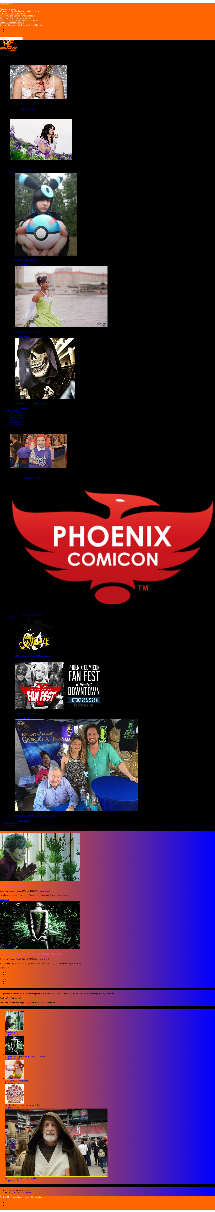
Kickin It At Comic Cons (32, 478)
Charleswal (9, 1190)
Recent (12, 172)
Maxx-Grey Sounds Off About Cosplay (30, 403)
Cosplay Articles (16, 413)
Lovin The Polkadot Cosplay (12, 23)
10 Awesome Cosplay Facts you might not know (20, 11)
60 (6, 981)
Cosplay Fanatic (24, 265)
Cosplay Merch (10, 825)
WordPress (39, 1197)
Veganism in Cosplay (8, 9)
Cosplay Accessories (17, 415)
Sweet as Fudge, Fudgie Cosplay (27, 332)
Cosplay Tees (15, 422)
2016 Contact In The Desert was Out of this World (20, 20)
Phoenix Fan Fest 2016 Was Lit (27, 713)
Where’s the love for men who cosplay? (16, 18)
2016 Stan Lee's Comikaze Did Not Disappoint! (33, 656)
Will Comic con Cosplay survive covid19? (17, 16)
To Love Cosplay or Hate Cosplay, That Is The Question (23, 25)
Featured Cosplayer (29, 109)
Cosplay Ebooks (16, 417)
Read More (4, 900)
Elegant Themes (17, 1197)
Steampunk (14, 420)
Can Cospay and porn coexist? (12, 13)
